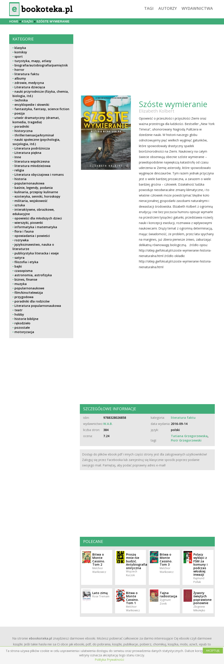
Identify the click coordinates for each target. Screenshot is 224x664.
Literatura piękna (27, 153)
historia (20, 179)
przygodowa (23, 297)
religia (19, 170)
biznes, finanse (25, 279)
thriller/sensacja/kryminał (34, 135)
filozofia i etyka (26, 262)
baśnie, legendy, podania (33, 188)
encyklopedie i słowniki (31, 105)
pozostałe (22, 327)
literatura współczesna (32, 161)
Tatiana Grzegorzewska (189, 436)
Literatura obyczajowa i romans (39, 174)
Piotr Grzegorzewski (186, 440)
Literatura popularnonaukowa (37, 306)
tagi (149, 8)
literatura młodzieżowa (32, 166)
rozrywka (21, 240)
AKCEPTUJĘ (213, 650)
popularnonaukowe (29, 288)
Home (13, 21)
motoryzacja (24, 332)
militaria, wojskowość (30, 201)
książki (27, 21)
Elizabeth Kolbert (156, 111)
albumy (20, 78)
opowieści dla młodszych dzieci (38, 218)
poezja (19, 113)
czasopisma (23, 271)
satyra (19, 258)
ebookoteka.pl (40, 638)
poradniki (21, 126)
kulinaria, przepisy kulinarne (36, 192)
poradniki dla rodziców (31, 301)
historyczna (23, 131)
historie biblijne (26, 319)
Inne (17, 157)
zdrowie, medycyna (29, 83)
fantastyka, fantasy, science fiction (41, 109)
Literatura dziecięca (29, 87)
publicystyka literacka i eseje (36, 253)
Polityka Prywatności (109, 659)
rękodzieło (22, 323)
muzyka (20, 284)
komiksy (20, 52)
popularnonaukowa (29, 183)
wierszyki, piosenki (28, 223)
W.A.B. (108, 424)
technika (21, 100)
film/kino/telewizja (28, 292)
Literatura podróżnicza (32, 148)
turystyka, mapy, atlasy (32, 61)
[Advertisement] (41, 375)
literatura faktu (26, 74)
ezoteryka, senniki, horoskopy (37, 196)
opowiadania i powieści (32, 236)
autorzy (167, 8)
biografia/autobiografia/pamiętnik (41, 65)
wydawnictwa (197, 8)
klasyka (20, 48)
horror (19, 70)
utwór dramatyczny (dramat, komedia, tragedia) (36, 120)
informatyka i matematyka (35, 227)
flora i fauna (24, 231)
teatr (18, 310)
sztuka (19, 205)
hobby (19, 314)
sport (18, 56)
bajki (18, 266)
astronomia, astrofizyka (33, 275)
